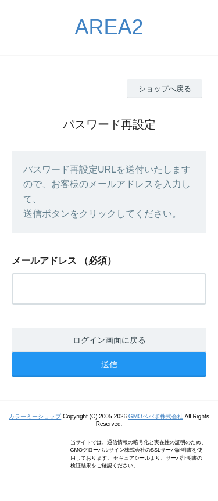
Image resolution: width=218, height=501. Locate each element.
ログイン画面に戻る (109, 340)
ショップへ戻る (164, 88)
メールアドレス (44, 261)
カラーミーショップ (35, 416)
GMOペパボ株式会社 (155, 416)
